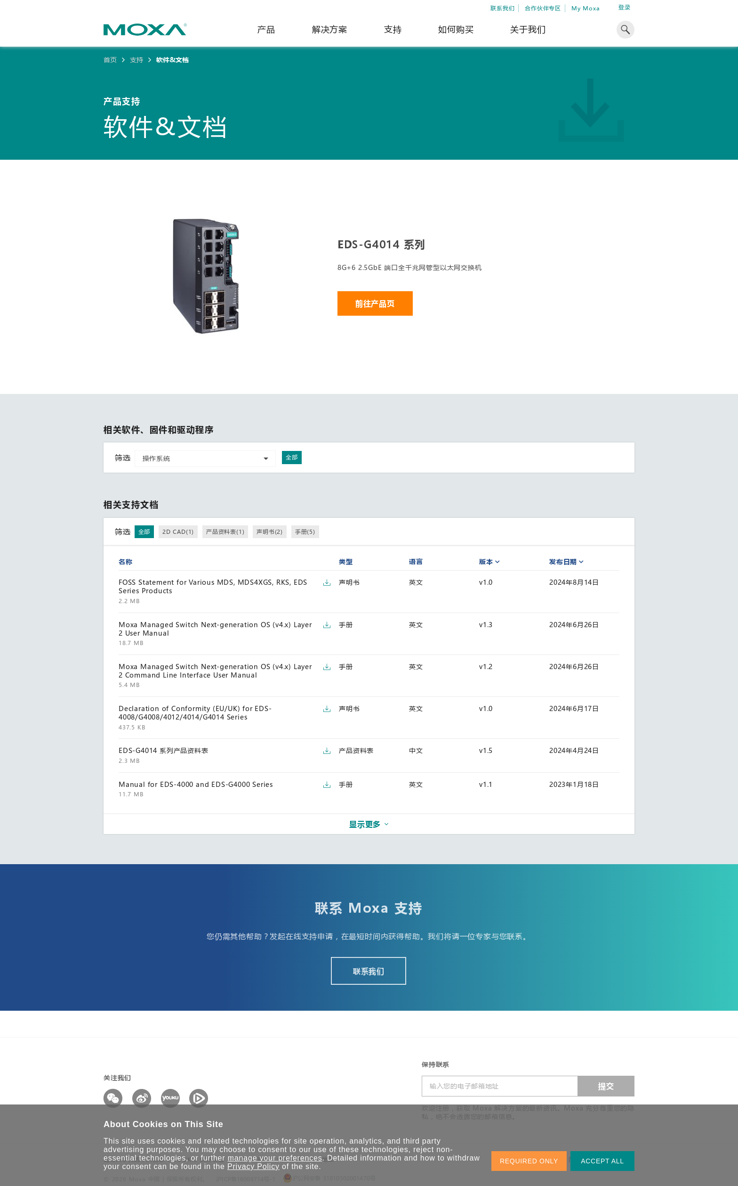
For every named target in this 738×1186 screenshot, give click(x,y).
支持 (393, 29)
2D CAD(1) (178, 531)
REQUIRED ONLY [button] (529, 1161)
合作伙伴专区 (543, 8)
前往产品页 (375, 303)
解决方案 (329, 29)
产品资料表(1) (225, 531)
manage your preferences (275, 1158)
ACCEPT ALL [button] (602, 1161)
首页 (110, 60)
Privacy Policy (253, 1166)
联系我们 (502, 8)
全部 (292, 457)
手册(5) (305, 531)
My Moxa (585, 8)
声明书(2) (270, 531)
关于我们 (527, 29)
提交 (606, 1086)
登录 (624, 7)
